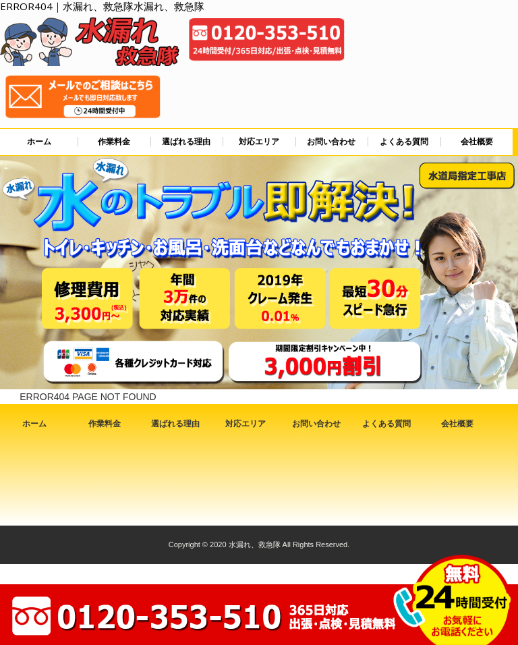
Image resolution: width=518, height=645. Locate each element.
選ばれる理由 (186, 141)
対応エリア (259, 141)
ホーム (39, 141)
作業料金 (114, 141)
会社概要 (477, 141)
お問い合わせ (331, 141)
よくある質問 (404, 141)
